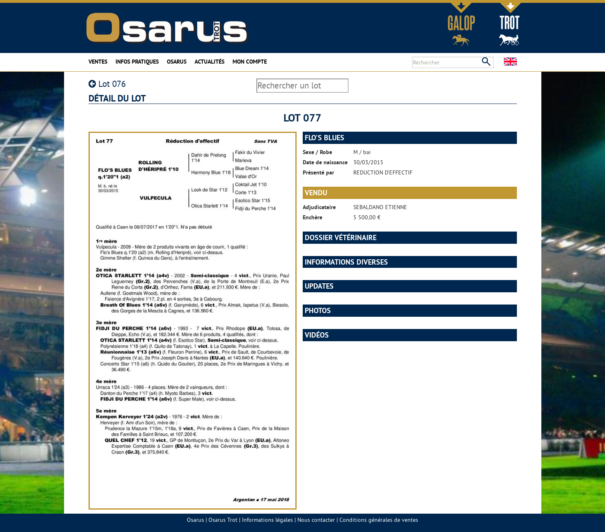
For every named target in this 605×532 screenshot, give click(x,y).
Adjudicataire (319, 207)
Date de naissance (325, 162)
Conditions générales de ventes (378, 519)
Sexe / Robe (317, 152)
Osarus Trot (222, 519)
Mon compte (250, 61)
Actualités (209, 61)
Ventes (98, 61)
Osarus (176, 61)
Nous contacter (316, 519)
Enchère (312, 217)
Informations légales (267, 519)
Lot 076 (107, 83)
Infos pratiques (137, 61)
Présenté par (318, 172)
